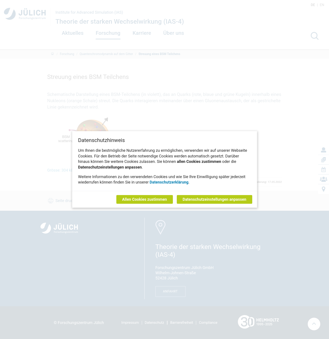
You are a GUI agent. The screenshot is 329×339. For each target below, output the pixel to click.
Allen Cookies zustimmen (144, 199)
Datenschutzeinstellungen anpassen (214, 199)
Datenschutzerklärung (169, 182)
